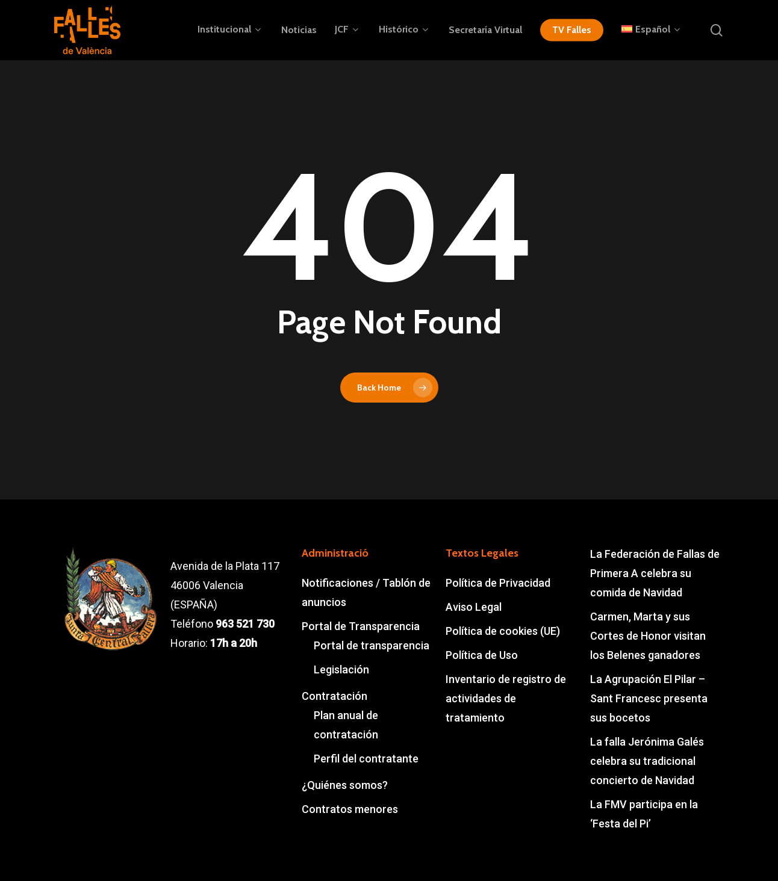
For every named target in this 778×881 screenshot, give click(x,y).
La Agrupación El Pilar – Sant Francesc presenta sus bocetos (649, 698)
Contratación (334, 696)
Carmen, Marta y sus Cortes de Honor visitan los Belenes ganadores (648, 635)
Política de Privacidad (498, 583)
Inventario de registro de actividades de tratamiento (506, 698)
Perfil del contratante (366, 758)
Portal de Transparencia (361, 626)
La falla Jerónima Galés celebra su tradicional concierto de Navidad (647, 761)
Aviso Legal (474, 607)
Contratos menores (350, 809)
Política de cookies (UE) (503, 631)
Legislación (341, 669)
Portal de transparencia (371, 645)
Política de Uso (482, 655)
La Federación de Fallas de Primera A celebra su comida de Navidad (655, 573)
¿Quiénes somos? (345, 785)
